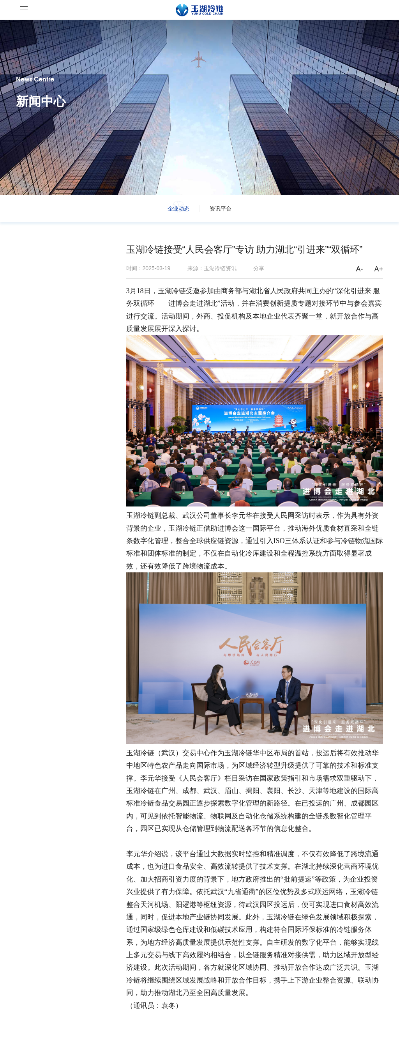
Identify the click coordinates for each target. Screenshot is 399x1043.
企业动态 (178, 208)
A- (359, 269)
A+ (378, 269)
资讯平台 (220, 208)
